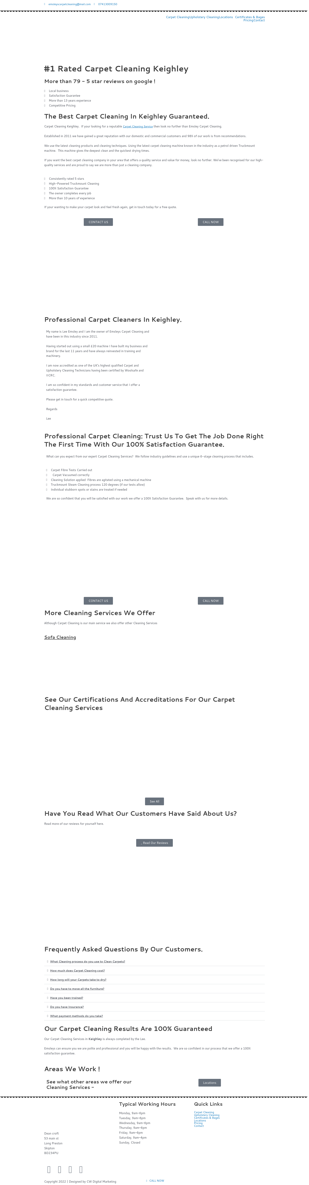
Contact (259, 20)
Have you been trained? (68, 998)
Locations (226, 17)
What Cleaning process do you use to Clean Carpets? (91, 962)
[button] (227, 17)
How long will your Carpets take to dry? (80, 980)
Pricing (248, 20)
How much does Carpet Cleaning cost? (80, 971)
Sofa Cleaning (61, 637)
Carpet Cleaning (177, 17)
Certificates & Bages (250, 17)
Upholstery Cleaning (204, 17)
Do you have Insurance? (68, 1007)
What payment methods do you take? (79, 1016)
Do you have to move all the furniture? (79, 989)
